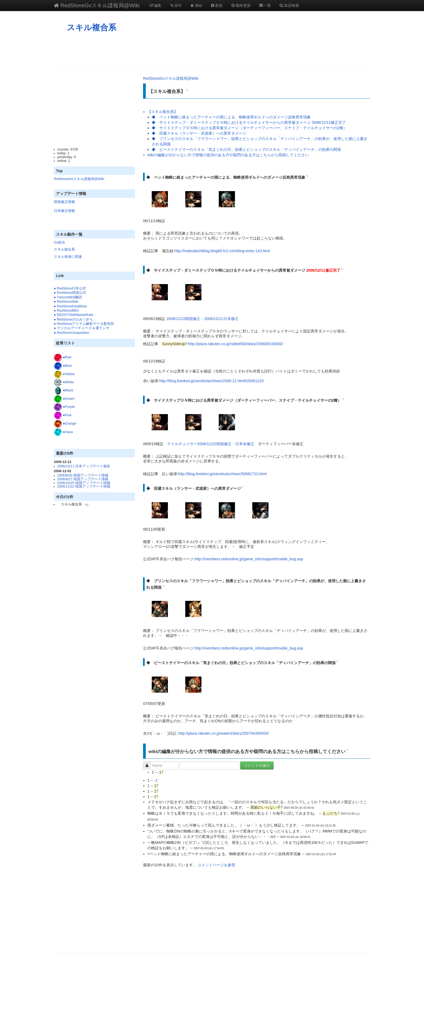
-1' (156, 780)
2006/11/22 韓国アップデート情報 (84, 486)
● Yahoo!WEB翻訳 (68, 297)
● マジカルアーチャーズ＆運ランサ (82, 328)
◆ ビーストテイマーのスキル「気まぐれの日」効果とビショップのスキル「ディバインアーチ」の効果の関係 (246, 149)
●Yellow (69, 374)
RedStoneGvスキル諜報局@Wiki (97, 5)
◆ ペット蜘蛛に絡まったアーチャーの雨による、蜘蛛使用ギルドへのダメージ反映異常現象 (231, 117)
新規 (216, 5)
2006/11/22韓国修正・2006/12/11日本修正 (202, 319)
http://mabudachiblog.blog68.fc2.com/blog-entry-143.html (222, 251)
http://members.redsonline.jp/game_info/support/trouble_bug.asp (249, 559)
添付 (176, 5)
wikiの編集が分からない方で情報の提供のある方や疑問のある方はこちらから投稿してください (228, 155)
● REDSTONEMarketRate (73, 315)
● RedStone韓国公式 (70, 293)
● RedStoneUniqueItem (72, 333)
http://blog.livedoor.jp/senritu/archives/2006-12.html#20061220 (211, 381)
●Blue (67, 366)
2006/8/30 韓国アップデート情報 (83, 475)
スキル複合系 (91, 27)
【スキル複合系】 (162, 111)
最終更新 (241, 5)
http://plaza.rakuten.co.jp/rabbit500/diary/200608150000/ (235, 344)
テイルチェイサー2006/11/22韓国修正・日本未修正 (210, 444)
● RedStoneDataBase (70, 306)
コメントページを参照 (216, 865)
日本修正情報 (64, 211)
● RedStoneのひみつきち (73, 319)
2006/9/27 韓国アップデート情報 (83, 479)
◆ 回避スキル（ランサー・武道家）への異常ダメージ (199, 133)
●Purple (69, 407)
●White (68, 382)
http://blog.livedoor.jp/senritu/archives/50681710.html (222, 474)
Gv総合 (59, 242)
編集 (155, 5)
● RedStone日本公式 (70, 288)
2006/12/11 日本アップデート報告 (84, 466)
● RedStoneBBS (66, 310)
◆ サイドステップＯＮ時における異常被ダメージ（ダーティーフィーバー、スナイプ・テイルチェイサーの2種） (249, 128)
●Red (67, 357)
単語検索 (289, 5)
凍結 (196, 5)
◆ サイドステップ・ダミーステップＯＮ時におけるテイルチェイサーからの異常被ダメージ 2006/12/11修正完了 (249, 122)
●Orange (70, 423)
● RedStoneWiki (66, 302)
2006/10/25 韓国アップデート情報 (84, 483)
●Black (68, 390)
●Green (69, 399)
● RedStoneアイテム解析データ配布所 (84, 324)
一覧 (265, 5)
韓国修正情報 (64, 202)
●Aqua (68, 432)
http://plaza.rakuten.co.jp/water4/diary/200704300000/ (223, 733)
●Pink (67, 415)
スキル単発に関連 (68, 257)
